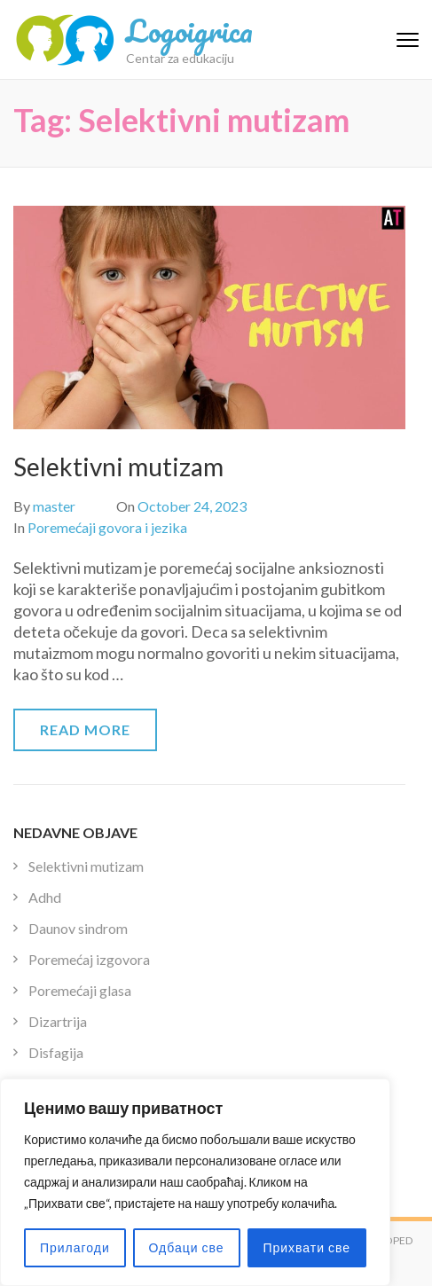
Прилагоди (75, 1247)
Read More (85, 729)
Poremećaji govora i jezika (107, 527)
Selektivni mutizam (118, 466)
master (54, 506)
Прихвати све (306, 1247)
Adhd (44, 897)
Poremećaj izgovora (89, 959)
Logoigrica (189, 30)
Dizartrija (57, 1021)
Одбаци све (186, 1247)
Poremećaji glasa (79, 990)
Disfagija (55, 1052)
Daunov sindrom (78, 928)
